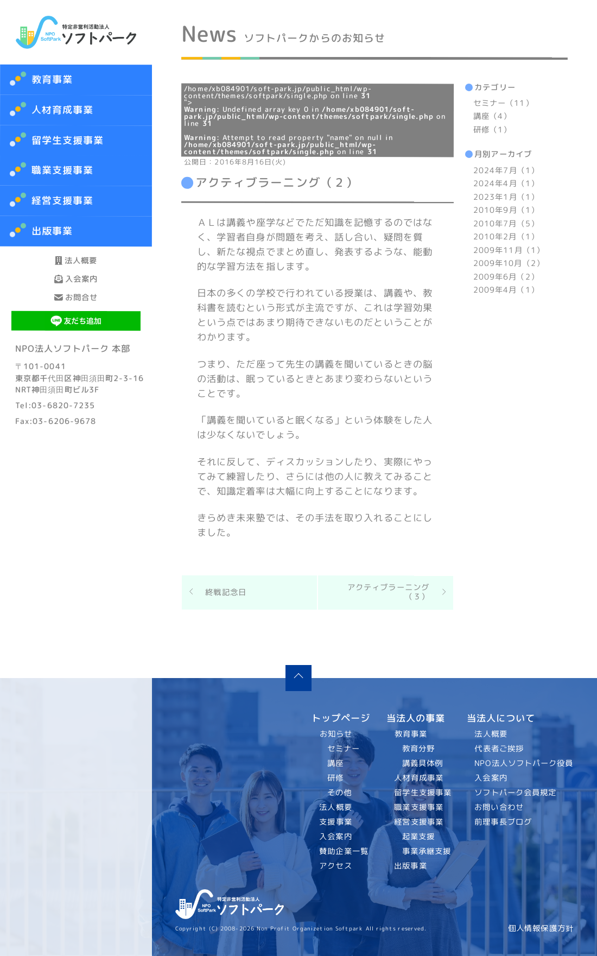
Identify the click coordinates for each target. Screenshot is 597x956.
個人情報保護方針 (541, 928)
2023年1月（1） (506, 197)
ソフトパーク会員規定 (516, 792)
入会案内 (76, 308)
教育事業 (52, 79)
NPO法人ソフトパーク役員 (524, 763)
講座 (335, 763)
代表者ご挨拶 (499, 748)
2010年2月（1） (506, 236)
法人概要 (76, 270)
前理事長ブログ (503, 821)
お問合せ (76, 346)
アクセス (336, 865)
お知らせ (336, 734)
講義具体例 (422, 763)
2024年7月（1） (506, 170)
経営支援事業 (418, 821)
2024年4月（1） (506, 183)
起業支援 (418, 836)
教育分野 (418, 748)
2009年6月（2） (506, 276)
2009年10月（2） (508, 263)
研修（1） (492, 129)
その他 (339, 792)
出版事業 (410, 865)
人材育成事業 (62, 110)
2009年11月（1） (508, 250)
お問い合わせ (499, 807)
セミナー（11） (503, 103)
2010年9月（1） (506, 210)
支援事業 (336, 821)
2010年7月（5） (506, 223)
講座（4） (492, 116)
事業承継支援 (426, 851)
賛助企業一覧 (344, 851)
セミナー (343, 748)
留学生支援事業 (423, 792)
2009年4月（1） (506, 289)
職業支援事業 (418, 807)
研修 (335, 778)
